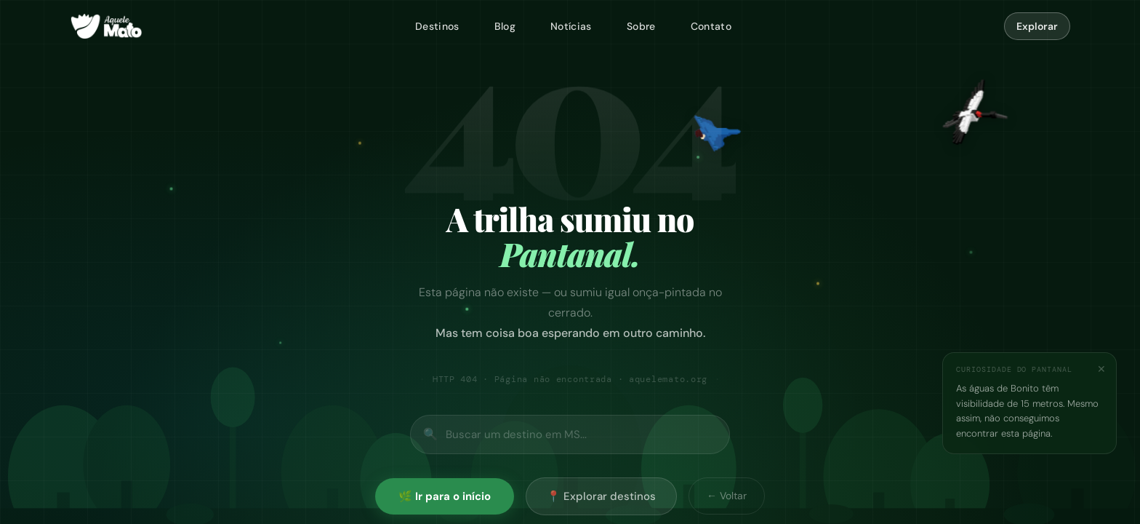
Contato (711, 26)
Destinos (437, 26)
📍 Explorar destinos (601, 496)
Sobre (641, 26)
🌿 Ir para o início (444, 496)
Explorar (1037, 26)
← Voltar (727, 495)
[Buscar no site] (570, 434)
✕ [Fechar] (1101, 369)
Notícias (571, 26)
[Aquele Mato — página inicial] (106, 26)
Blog (504, 26)
